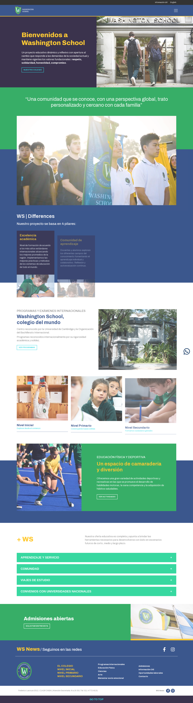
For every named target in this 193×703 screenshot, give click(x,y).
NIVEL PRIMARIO (67, 672)
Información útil (161, 2)
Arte (100, 675)
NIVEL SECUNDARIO (70, 676)
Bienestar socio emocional (111, 678)
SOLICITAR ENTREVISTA (37, 626)
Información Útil (146, 669)
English (173, 2)
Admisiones (144, 666)
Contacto (143, 676)
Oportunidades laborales (151, 673)
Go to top (96, 699)
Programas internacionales (111, 664)
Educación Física (106, 668)
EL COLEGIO (65, 666)
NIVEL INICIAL (66, 669)
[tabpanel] (144, 51)
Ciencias (102, 671)
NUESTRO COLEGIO (33, 70)
